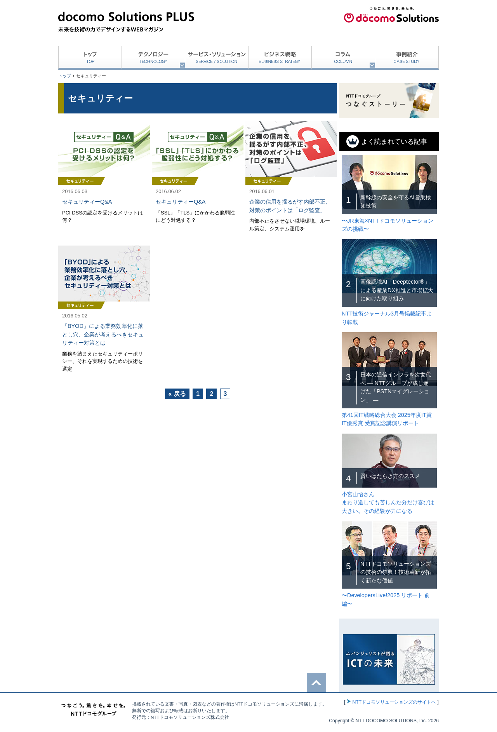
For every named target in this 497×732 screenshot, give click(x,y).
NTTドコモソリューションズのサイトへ (394, 702)
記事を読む (104, 179)
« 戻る (177, 393)
